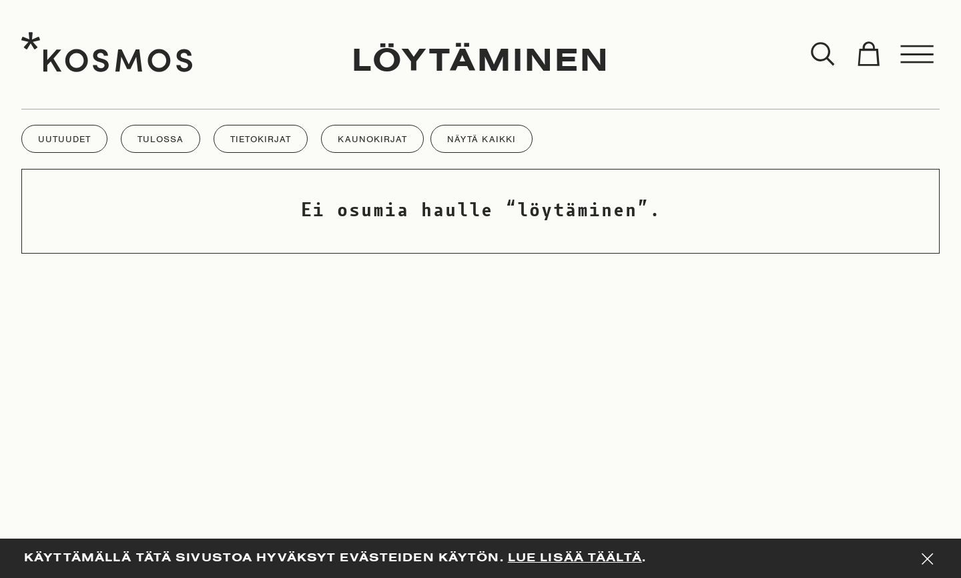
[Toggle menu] (917, 54)
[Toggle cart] (868, 54)
